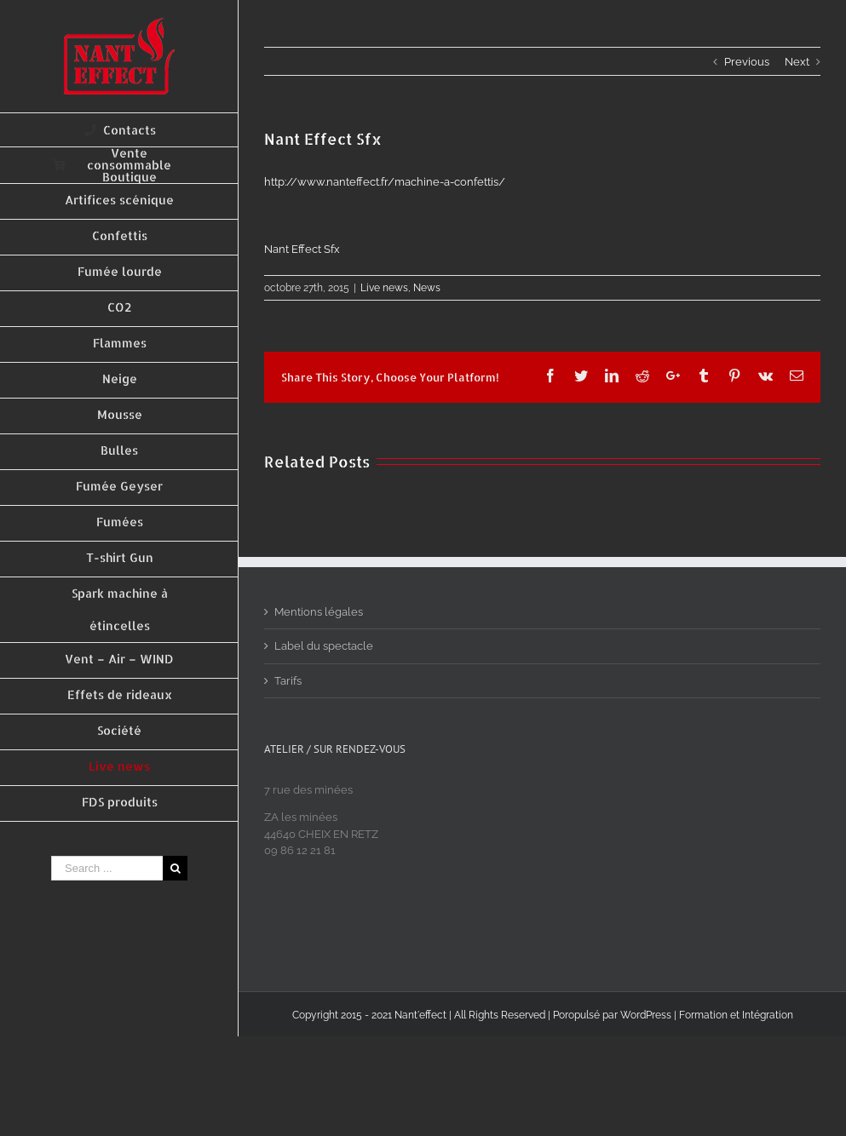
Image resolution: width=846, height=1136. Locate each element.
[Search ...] (107, 868)
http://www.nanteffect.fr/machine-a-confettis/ (384, 181)
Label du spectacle (323, 646)
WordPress (645, 1015)
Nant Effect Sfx (302, 249)
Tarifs (288, 680)
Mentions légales (318, 611)
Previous (746, 61)
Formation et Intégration (736, 1015)
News (426, 288)
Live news (384, 288)
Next (797, 61)
